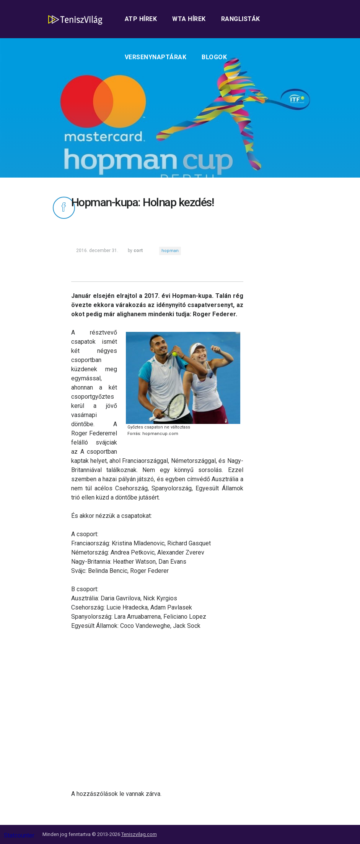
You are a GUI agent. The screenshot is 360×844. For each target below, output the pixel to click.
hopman (170, 250)
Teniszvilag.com (139, 834)
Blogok (214, 57)
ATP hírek (141, 19)
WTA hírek (189, 19)
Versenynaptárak (156, 57)
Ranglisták (240, 19)
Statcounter (19, 835)
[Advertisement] (157, 710)
